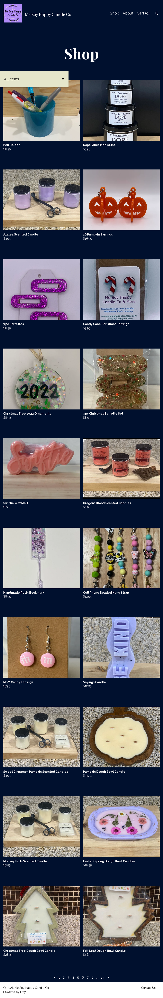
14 (103, 977)
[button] (34, 79)
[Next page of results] (108, 977)
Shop (114, 13)
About (128, 13)
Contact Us (148, 987)
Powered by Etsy (14, 992)
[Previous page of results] (55, 977)
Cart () (143, 13)
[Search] (156, 14)
